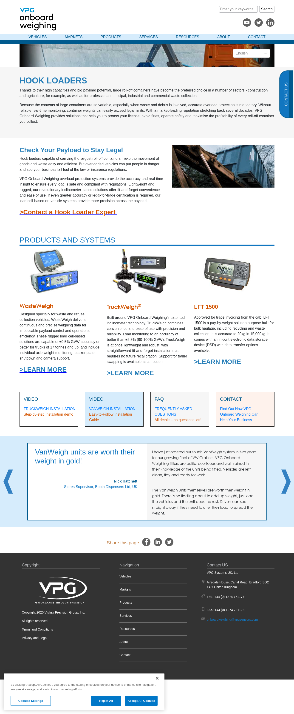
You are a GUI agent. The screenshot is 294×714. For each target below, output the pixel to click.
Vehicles (37, 37)
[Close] (157, 678)
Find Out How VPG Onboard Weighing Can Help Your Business (239, 414)
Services (148, 37)
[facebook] (146, 542)
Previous (8, 482)
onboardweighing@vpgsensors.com (232, 619)
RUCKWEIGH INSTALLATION (50, 409)
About (223, 37)
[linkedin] (158, 542)
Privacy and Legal (34, 638)
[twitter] (169, 542)
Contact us (286, 94)
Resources (187, 37)
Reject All (106, 701)
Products (111, 37)
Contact (257, 37)
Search (267, 9)
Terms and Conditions (37, 629)
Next (286, 482)
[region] (84, 691)
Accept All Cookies (141, 701)
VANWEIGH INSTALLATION (112, 409)
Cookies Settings (30, 701)
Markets (73, 37)
